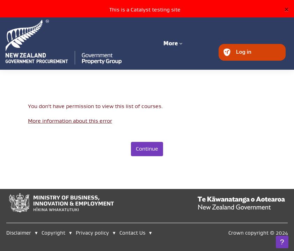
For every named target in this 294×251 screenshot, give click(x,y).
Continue (147, 148)
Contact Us (132, 232)
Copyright (54, 232)
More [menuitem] (170, 43)
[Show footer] (282, 242)
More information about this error (70, 120)
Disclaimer (18, 232)
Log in (243, 51)
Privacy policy (92, 232)
